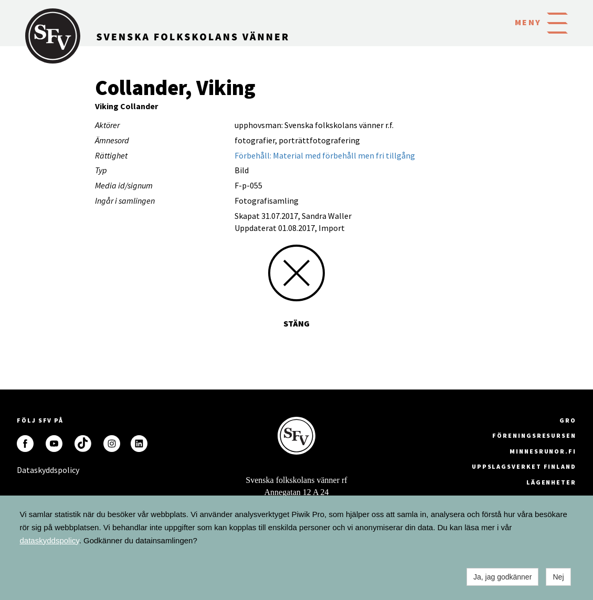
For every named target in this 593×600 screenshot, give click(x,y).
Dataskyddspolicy (25, 470)
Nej (558, 577)
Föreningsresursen (534, 435)
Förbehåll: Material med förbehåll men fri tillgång (325, 155)
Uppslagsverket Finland (524, 466)
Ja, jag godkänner (502, 577)
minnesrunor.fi (543, 451)
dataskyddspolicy (49, 540)
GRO (567, 420)
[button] (557, 22)
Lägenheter (551, 482)
